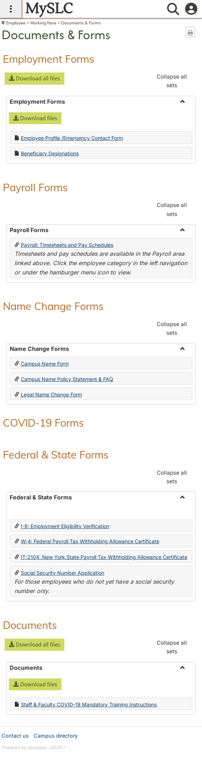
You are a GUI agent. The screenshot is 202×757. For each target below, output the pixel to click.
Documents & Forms (81, 22)
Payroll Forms (35, 187)
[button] (34, 78)
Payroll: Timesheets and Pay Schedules (67, 245)
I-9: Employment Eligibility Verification (65, 526)
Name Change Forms (53, 306)
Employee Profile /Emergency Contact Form (72, 138)
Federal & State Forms (56, 454)
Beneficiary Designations (50, 153)
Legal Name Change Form (51, 394)
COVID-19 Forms (43, 422)
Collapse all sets (172, 81)
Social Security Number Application (62, 573)
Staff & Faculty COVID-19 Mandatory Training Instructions (89, 704)
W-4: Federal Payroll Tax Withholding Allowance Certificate (90, 541)
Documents (30, 625)
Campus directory (56, 736)
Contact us (15, 736)
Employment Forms (48, 58)
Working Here (43, 22)
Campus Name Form (45, 364)
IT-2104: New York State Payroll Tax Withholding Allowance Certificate (104, 557)
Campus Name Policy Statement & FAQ (67, 379)
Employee (16, 22)
